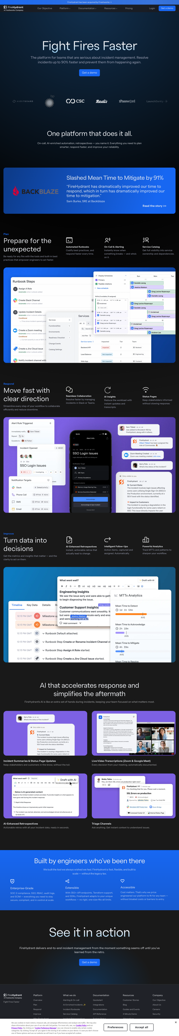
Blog (125, 1005)
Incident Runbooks (71, 1009)
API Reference (99, 1014)
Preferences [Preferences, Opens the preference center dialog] (115, 1027)
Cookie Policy (81, 1025)
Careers (156, 1009)
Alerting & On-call (71, 1000)
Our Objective (44, 8)
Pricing (129, 8)
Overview (37, 1000)
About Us (157, 1005)
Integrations (98, 1005)
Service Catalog (70, 1014)
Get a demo (167, 8)
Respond (37, 1009)
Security (156, 1014)
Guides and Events (131, 1009)
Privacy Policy (16, 1028)
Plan (35, 1005)
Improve (37, 1014)
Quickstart (98, 1000)
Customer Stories (131, 1000)
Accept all (141, 1027)
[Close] (176, 1022)
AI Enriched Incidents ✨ (74, 1005)
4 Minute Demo (130, 1014)
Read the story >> (154, 206)
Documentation (100, 1009)
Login (152, 8)
